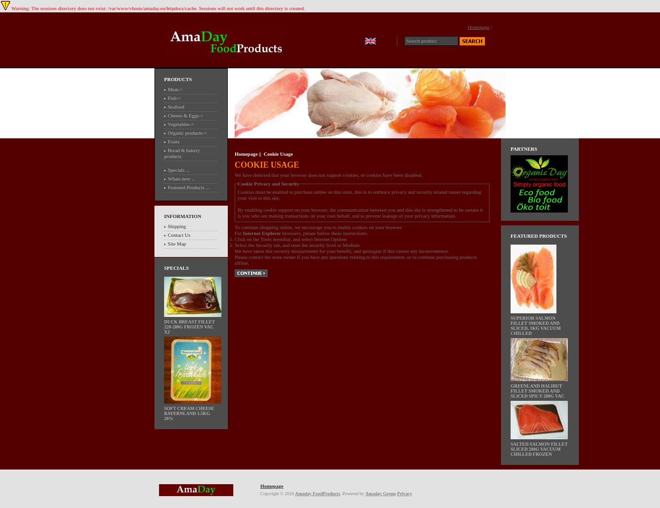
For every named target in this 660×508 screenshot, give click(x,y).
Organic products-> (187, 133)
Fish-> (174, 98)
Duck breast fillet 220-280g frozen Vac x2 (192, 324)
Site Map (177, 243)
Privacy (404, 493)
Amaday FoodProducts (317, 493)
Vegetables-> (181, 124)
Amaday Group (380, 493)
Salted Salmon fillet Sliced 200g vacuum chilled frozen (539, 447)
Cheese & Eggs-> (186, 115)
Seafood (176, 106)
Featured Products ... (188, 187)
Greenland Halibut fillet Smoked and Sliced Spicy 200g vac (539, 389)
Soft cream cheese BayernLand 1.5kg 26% (192, 411)
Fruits (174, 141)
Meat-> (175, 89)
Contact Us (179, 235)
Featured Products (539, 236)
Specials (176, 268)
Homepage (479, 27)
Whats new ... (181, 178)
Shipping (177, 226)
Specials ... (179, 170)
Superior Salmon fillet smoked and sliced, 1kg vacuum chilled (536, 323)
